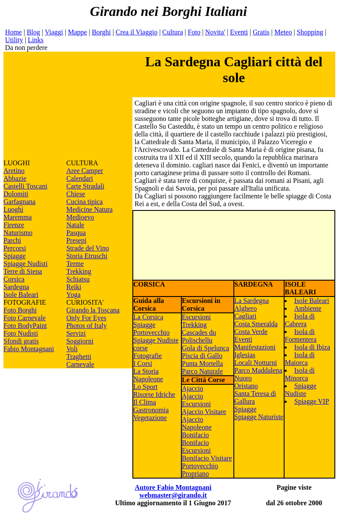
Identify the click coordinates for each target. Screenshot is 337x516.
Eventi (239, 32)
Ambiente (307, 308)
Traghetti (78, 356)
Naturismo (18, 232)
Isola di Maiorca (300, 358)
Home (13, 32)
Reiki (73, 286)
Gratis (261, 32)
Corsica (14, 279)
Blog (33, 32)
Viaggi (54, 32)
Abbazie (14, 178)
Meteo (283, 32)
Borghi (101, 32)
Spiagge (14, 256)
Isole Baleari (20, 294)
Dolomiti (15, 194)
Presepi (76, 240)
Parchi (12, 240)
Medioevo (80, 217)
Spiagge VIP (311, 401)
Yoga (73, 294)
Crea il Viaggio (136, 32)
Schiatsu (77, 279)
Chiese (75, 194)
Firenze (13, 225)
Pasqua (76, 232)
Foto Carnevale (24, 317)
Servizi (76, 333)
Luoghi (13, 209)
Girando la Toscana (92, 310)
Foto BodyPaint (25, 325)
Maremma (17, 217)
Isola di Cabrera (300, 320)
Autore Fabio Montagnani (173, 487)
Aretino (14, 170)
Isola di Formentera (300, 335)
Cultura (172, 32)
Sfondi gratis (21, 341)
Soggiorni (79, 341)
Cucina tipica (84, 201)
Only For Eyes (86, 317)
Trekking (78, 271)
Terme (75, 263)
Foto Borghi (20, 310)
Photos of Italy (86, 325)
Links (35, 39)
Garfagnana (19, 201)
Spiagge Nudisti (25, 263)
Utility (14, 39)
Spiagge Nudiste (300, 389)
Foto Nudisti (20, 333)
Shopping (310, 32)
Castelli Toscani (25, 186)
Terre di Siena (22, 271)
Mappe (77, 32)
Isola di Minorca (300, 374)
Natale (75, 225)
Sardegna (16, 286)
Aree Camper (84, 170)
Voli (71, 348)
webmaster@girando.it (173, 495)
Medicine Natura (89, 209)
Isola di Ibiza (312, 347)
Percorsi (14, 248)
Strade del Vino (87, 248)
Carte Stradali (85, 186)
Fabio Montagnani (28, 348)
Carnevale (80, 364)
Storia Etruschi (86, 256)
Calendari (79, 178)
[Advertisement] (67, 105)
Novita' (215, 32)
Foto (194, 32)
